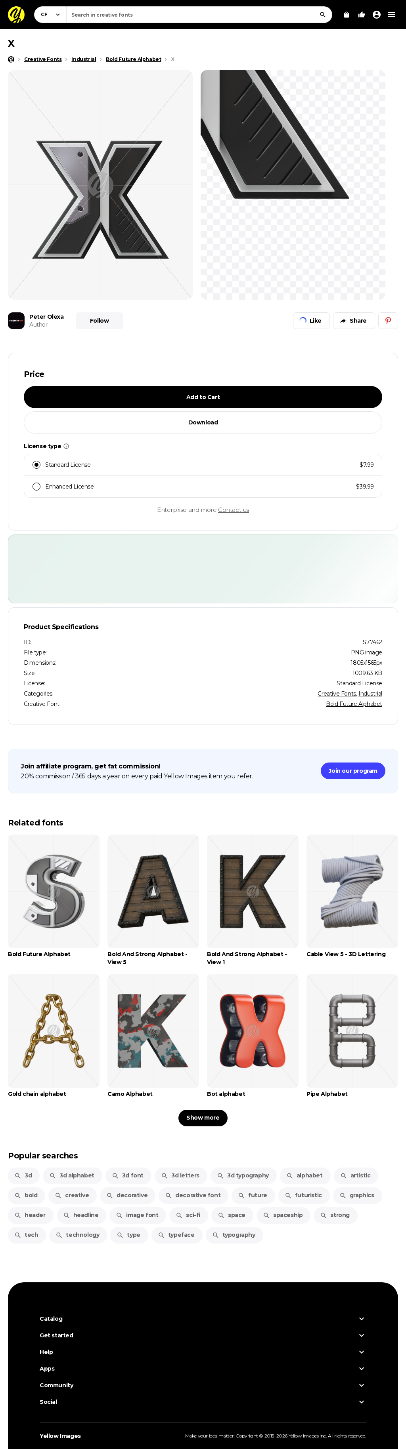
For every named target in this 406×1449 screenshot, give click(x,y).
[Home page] (11, 59)
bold (25, 1195)
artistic (355, 1175)
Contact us (233, 509)
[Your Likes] (361, 14)
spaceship (283, 1215)
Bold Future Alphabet (354, 703)
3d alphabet (71, 1175)
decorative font (192, 1195)
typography (233, 1234)
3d (23, 1175)
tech (26, 1234)
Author (38, 324)
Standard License (359, 683)
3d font (128, 1175)
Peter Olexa (46, 316)
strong (335, 1215)
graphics (356, 1195)
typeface (176, 1234)
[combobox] (199, 15)
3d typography (243, 1175)
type (128, 1234)
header (30, 1215)
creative (72, 1195)
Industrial (370, 693)
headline (81, 1215)
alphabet (304, 1175)
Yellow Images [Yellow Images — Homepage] (60, 1435)
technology (77, 1234)
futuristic (303, 1195)
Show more (202, 1117)
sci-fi (188, 1215)
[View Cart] (346, 14)
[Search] (322, 14)
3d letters (180, 1175)
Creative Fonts (337, 693)
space (231, 1215)
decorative (126, 1195)
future (252, 1195)
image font (137, 1215)
